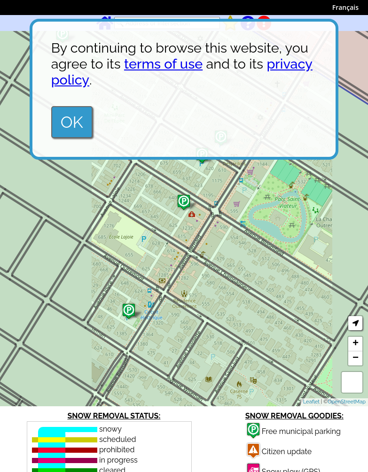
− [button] (355, 358)
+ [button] (355, 344)
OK (72, 122)
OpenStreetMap (347, 402)
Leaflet (311, 402)
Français (345, 7)
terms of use (163, 64)
